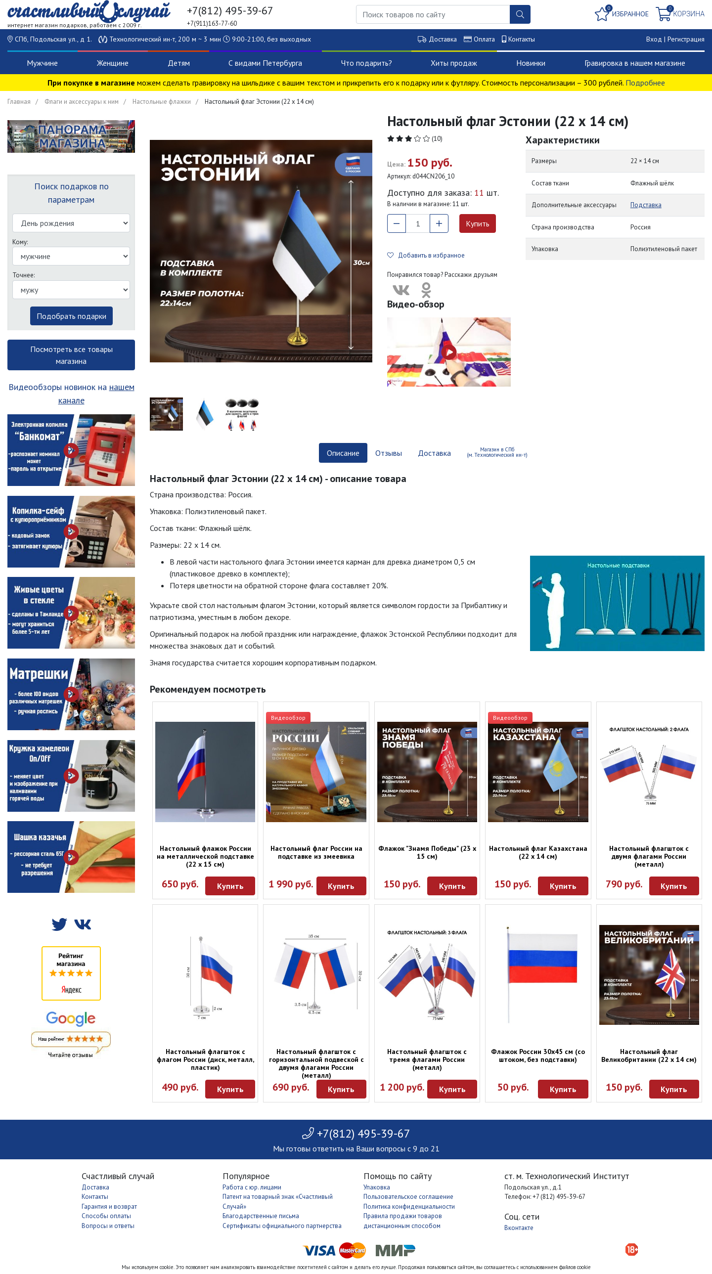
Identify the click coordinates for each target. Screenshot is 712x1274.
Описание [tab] (343, 453)
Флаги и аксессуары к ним (81, 101)
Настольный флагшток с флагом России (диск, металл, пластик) (205, 1059)
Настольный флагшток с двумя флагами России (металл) (649, 856)
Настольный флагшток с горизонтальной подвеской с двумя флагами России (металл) (316, 1063)
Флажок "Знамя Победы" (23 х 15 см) (427, 852)
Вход (654, 39)
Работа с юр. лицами (251, 1187)
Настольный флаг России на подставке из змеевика (316, 852)
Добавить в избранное (426, 255)
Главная (19, 101)
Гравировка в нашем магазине (634, 63)
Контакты (521, 39)
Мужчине (42, 63)
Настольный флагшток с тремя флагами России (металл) (427, 1059)
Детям (179, 63)
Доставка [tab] (434, 453)
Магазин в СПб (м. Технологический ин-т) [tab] (497, 452)
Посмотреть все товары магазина (71, 355)
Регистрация (686, 39)
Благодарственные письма (260, 1216)
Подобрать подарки (71, 316)
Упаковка (376, 1187)
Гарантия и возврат (109, 1206)
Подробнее (645, 83)
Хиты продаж (454, 63)
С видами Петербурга (265, 63)
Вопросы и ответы (108, 1226)
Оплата (484, 39)
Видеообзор (288, 717)
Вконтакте (519, 1228)
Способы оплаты (106, 1216)
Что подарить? (366, 63)
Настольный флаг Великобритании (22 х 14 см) (649, 1055)
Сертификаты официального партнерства (282, 1226)
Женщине (113, 63)
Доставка (443, 39)
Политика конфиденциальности (409, 1206)
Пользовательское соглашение (408, 1196)
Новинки (530, 63)
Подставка (646, 205)
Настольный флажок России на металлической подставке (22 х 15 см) (205, 856)
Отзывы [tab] (388, 453)
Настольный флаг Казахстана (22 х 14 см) (538, 852)
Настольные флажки (162, 101)
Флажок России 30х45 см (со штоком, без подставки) (538, 1055)
